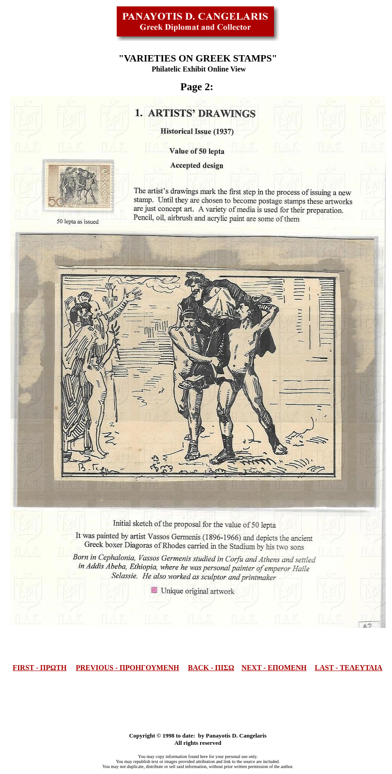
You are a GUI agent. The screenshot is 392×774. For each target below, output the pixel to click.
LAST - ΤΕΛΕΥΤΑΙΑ (348, 667)
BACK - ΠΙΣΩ (211, 667)
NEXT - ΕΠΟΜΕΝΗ (274, 667)
